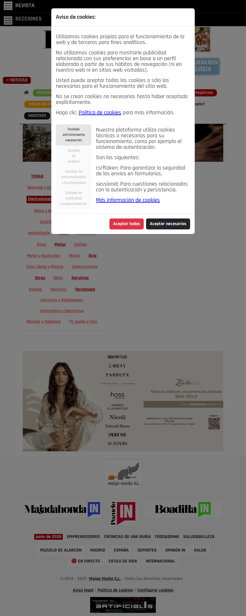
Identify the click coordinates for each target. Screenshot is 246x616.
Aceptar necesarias (168, 224)
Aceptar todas (126, 224)
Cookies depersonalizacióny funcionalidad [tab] (73, 177)
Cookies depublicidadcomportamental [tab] (73, 198)
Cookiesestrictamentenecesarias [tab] (74, 135)
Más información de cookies (128, 200)
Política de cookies (100, 113)
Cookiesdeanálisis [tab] (74, 156)
